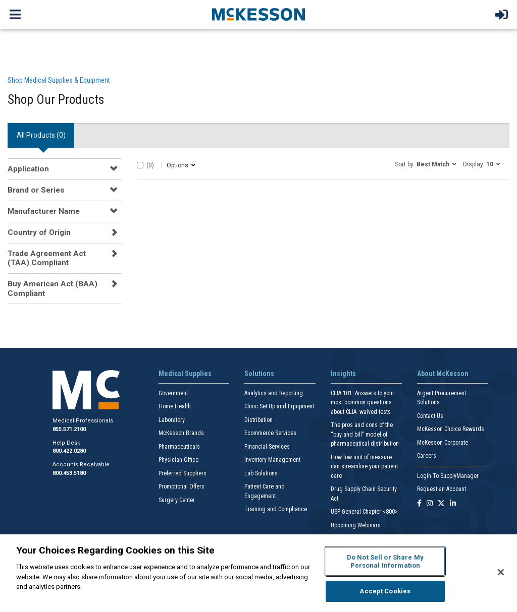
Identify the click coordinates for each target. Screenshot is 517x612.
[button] (425, 164)
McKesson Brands (181, 433)
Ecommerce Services (270, 433)
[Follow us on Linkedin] (453, 504)
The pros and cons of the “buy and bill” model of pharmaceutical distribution (365, 434)
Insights (343, 374)
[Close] (501, 572)
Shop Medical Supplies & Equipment (59, 80)
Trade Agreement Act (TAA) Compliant (47, 258)
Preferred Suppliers (182, 473)
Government (173, 393)
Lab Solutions (261, 473)
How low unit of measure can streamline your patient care (364, 466)
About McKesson (443, 374)
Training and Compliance (275, 509)
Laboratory (172, 419)
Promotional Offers (181, 486)
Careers (426, 455)
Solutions (259, 374)
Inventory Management (272, 459)
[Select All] (140, 165)
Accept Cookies (384, 591)
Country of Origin (39, 232)
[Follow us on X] (441, 504)
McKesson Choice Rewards (450, 429)
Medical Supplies (185, 374)
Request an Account (441, 489)
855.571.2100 (69, 429)
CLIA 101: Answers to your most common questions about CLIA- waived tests (362, 402)
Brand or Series (36, 190)
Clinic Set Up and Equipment (279, 406)
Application (28, 168)
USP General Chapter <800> (364, 511)
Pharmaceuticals (179, 446)
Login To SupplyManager (448, 475)
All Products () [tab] (41, 135)
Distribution (258, 419)
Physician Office (178, 459)
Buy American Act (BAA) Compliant (52, 288)
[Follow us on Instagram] (430, 504)
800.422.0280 (69, 451)
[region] (258, 573)
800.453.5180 (69, 473)
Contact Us (430, 415)
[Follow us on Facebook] (419, 504)
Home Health (175, 406)
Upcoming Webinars (356, 525)
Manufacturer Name (44, 211)
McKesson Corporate (442, 442)
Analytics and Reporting (273, 393)
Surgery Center (177, 500)
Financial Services (267, 446)
